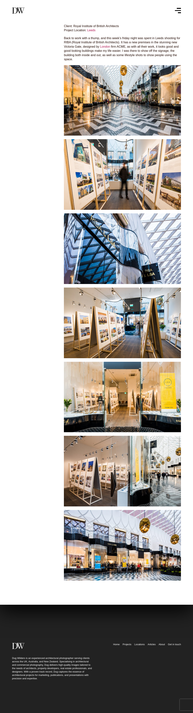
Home (116, 662)
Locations (139, 662)
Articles (152, 662)
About (162, 662)
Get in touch (174, 662)
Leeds (87, 30)
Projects (127, 662)
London (101, 46)
